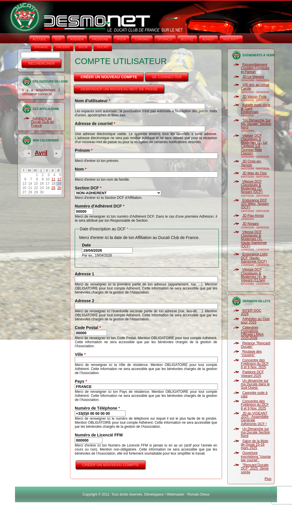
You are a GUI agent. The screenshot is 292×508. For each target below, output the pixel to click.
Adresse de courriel (95, 123)
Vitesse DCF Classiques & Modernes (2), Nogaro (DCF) (252, 187)
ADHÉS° (208, 39)
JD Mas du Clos (254, 173)
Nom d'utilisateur (92, 100)
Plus (268, 479)
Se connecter (166, 77)
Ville (80, 354)
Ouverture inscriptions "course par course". (256, 456)
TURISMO (141, 39)
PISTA (121, 39)
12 (59, 179)
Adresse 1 (84, 274)
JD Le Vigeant (253, 77)
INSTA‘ (83, 47)
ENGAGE (41, 47)
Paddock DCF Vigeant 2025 (252, 374)
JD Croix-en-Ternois (251, 163)
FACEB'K (63, 47)
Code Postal (88, 327)
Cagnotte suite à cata (254, 394)
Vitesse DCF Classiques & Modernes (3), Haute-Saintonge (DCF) (254, 239)
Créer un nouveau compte (113, 75)
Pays (81, 381)
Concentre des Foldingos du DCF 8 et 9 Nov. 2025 (255, 363)
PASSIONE (100, 39)
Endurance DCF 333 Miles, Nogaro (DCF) (255, 204)
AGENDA (76, 39)
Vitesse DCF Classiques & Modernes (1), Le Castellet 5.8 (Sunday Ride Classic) (254, 144)
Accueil (39, 39)
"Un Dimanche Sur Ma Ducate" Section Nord (256, 124)
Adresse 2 (84, 300)
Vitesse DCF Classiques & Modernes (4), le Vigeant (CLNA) (253, 275)
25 (53, 188)
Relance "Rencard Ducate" (255, 345)
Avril (41, 153)
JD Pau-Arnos (253, 216)
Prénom (83, 150)
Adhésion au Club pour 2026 (255, 320)
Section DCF (88, 188)
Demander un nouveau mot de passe (119, 89)
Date (86, 245)
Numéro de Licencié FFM (99, 435)
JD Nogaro (250, 224)
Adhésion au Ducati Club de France (42, 122)
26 (59, 188)
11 (53, 179)
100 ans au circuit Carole (255, 86)
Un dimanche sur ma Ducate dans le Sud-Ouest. (255, 384)
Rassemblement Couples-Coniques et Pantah (255, 68)
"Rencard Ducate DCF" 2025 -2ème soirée (255, 468)
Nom (80, 169)
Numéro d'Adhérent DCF (99, 206)
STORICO (165, 39)
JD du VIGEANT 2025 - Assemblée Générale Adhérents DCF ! (255, 418)
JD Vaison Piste (254, 97)
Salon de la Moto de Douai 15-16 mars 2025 (254, 444)
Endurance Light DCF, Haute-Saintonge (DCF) (254, 258)
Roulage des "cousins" (251, 353)
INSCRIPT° (231, 39)
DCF (58, 39)
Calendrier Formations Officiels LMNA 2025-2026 (252, 333)
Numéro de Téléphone (97, 408)
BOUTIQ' (187, 39)
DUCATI (102, 47)
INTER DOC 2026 (251, 312)
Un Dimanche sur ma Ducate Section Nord (255, 432)
